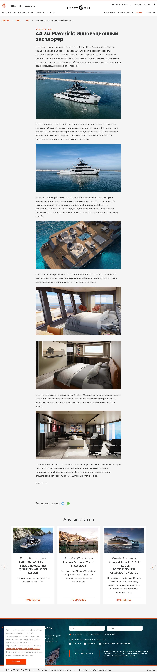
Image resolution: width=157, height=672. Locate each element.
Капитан (109, 634)
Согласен (16, 662)
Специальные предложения (118, 12)
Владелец (92, 634)
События (150, 12)
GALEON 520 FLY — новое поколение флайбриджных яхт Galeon (33, 567)
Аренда (40, 12)
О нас (139, 12)
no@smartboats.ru (141, 4)
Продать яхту (26, 12)
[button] (4, 567)
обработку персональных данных (119, 655)
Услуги (51, 12)
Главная (5, 20)
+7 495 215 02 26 (120, 4)
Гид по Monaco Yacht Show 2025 (78, 564)
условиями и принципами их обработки (23, 649)
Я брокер (75, 634)
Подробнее (33, 600)
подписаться (84, 653)
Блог (28, 20)
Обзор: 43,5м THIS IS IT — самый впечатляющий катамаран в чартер (124, 567)
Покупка (75, 644)
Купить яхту (9, 12)
